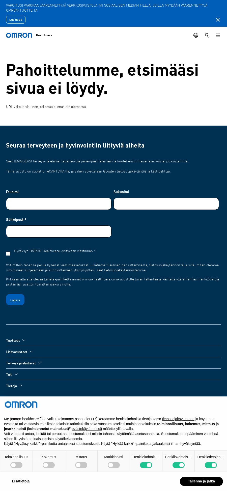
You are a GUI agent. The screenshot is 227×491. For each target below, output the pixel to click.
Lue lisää (15, 19)
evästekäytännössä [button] (87, 437)
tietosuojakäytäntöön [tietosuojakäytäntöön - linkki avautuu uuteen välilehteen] (178, 427)
